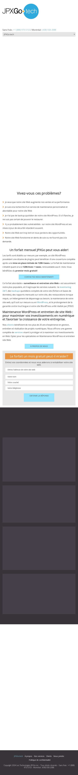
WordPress (42, 302)
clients (10, 324)
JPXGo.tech (18, 756)
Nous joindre (58, 756)
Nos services (39, 756)
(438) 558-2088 (49, 29)
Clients (49, 756)
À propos (28, 756)
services (19, 332)
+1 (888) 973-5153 (21, 29)
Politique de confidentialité (40, 760)
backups (16, 290)
